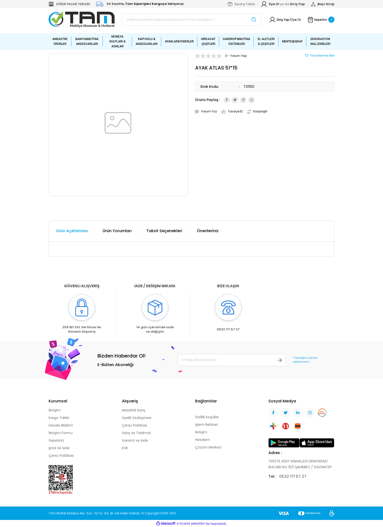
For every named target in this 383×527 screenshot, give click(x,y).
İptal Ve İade (59, 448)
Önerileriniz (208, 231)
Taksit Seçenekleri (164, 231)
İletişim (55, 410)
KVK (125, 448)
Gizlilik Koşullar (207, 417)
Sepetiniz (56, 440)
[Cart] (321, 20)
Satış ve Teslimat (136, 432)
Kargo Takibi (59, 417)
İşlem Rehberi (206, 424)
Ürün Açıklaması (72, 231)
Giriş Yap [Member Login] (283, 20)
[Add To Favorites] (319, 55)
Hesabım (202, 439)
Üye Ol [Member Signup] (296, 20)
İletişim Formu (61, 432)
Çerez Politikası (61, 455)
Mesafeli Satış (133, 410)
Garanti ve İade (135, 440)
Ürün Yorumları (117, 231)
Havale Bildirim (61, 425)
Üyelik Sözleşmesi (136, 417)
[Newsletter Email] (232, 360)
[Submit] (280, 360)
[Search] (191, 20)
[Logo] (82, 19)
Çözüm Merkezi (208, 447)
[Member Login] (297, 4)
